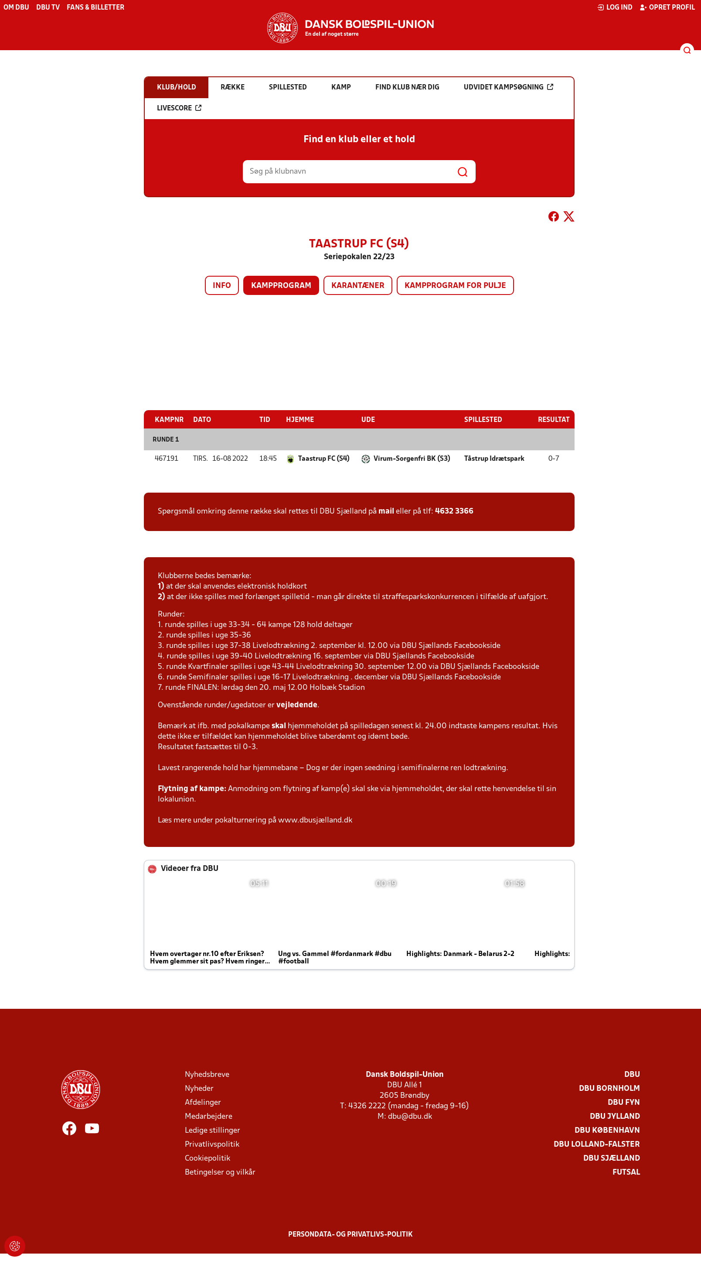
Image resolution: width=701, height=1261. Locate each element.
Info (222, 286)
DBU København (607, 1130)
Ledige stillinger (212, 1130)
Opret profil (667, 7)
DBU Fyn (624, 1103)
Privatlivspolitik (212, 1144)
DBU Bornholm (609, 1089)
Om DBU (16, 8)
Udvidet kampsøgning (508, 87)
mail (386, 511)
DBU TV (48, 8)
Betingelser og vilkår (220, 1172)
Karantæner (358, 286)
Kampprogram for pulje (455, 286)
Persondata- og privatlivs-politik (350, 1235)
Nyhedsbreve (207, 1075)
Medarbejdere (208, 1117)
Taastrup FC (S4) (324, 459)
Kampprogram (281, 286)
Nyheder (199, 1089)
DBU (632, 1075)
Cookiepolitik (207, 1158)
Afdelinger (203, 1103)
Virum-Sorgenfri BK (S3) (412, 459)
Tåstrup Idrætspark (494, 459)
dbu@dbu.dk (410, 1117)
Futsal (626, 1172)
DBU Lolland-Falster (597, 1144)
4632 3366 (454, 511)
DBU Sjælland (611, 1158)
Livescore (179, 108)
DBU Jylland (615, 1117)
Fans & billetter (95, 8)
